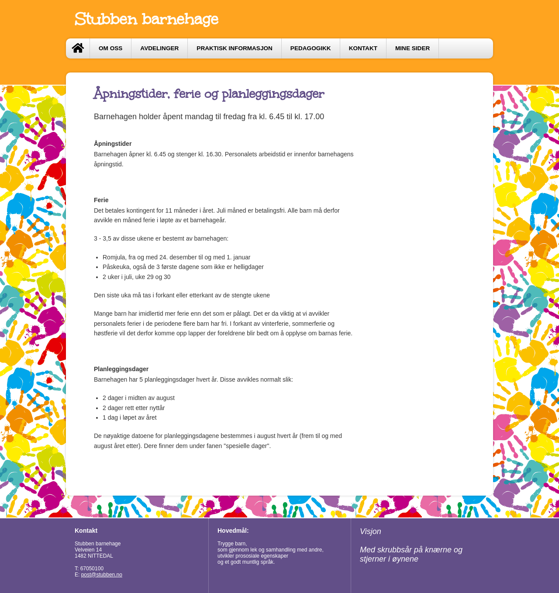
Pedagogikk (310, 48)
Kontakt (363, 48)
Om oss (110, 48)
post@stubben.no (101, 575)
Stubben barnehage (146, 19)
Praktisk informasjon (235, 48)
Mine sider (412, 48)
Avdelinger (159, 48)
